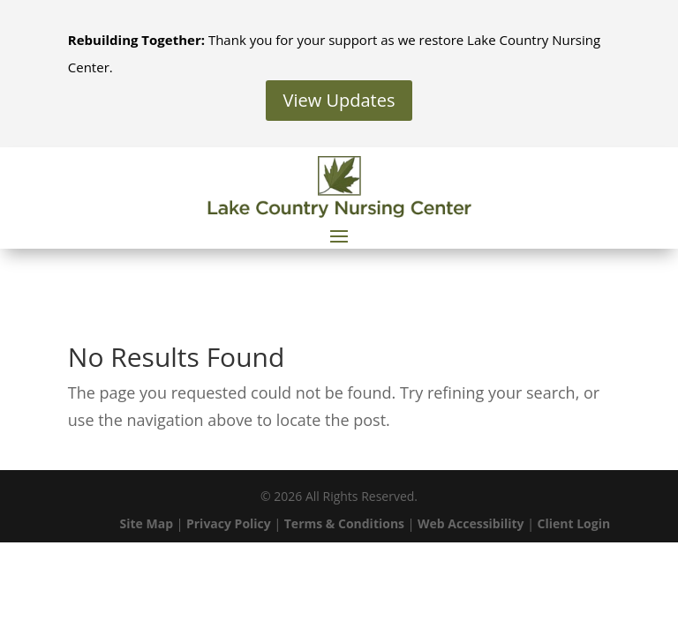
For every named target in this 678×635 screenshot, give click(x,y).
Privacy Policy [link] (228, 523)
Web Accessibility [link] (471, 523)
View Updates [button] (339, 100)
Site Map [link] (146, 523)
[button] (339, 235)
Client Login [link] (574, 523)
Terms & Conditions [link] (344, 523)
